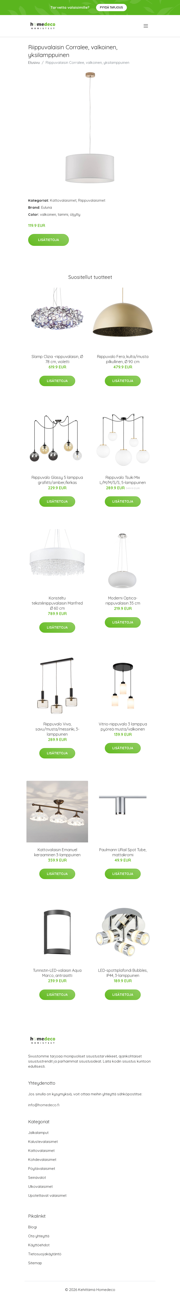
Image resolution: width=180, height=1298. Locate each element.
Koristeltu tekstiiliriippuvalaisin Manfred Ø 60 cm (57, 603)
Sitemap (35, 1263)
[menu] (146, 26)
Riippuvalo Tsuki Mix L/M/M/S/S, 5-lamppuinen (123, 480)
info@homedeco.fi (43, 1105)
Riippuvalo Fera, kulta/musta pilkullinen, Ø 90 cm (122, 359)
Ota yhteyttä (38, 1236)
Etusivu (34, 62)
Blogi (32, 1227)
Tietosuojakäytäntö (44, 1254)
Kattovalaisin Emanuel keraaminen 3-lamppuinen (57, 852)
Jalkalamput (38, 1132)
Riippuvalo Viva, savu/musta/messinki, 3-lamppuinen (57, 729)
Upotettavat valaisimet (47, 1195)
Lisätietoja (48, 240)
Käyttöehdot (38, 1245)
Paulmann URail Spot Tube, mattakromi (122, 852)
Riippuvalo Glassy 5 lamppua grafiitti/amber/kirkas (57, 480)
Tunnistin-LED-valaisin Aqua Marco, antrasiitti (57, 973)
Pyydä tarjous (111, 7)
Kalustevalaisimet (43, 1141)
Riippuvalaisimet (91, 200)
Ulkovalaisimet (40, 1186)
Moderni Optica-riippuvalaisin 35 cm (123, 601)
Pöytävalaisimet (41, 1168)
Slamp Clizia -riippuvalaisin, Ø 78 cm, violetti (57, 359)
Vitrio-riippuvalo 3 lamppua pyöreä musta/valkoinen (123, 727)
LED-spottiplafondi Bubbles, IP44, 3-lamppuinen (122, 973)
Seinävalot (37, 1177)
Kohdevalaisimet (42, 1159)
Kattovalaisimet (63, 200)
